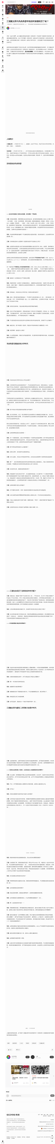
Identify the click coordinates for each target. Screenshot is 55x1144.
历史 (49, 2)
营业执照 (52, 1119)
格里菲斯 (15, 1043)
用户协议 (23, 1137)
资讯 (13, 1076)
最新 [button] (53, 1100)
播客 (47, 1114)
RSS (53, 1116)
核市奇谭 (45, 1116)
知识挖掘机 (34, 1076)
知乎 (39, 1114)
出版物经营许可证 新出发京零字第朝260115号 (46, 1130)
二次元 (21, 1043)
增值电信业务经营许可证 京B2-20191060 (46, 1121)
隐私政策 (28, 1137)
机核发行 (49, 1116)
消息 (52, 2)
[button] (10, 1049)
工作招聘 (13, 1138)
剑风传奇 (34, 1043)
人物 (7, 17)
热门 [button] (50, 1100)
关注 (27, 1057)
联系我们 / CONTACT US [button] (11, 1137)
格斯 (8, 1043)
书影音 (27, 1043)
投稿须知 (19, 1137)
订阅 (52, 1057)
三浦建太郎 (41, 1043)
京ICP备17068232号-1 (50, 1124)
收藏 (46, 2)
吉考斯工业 (51, 1114)
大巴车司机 (14, 1056)
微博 (42, 1114)
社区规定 (8, 1138)
